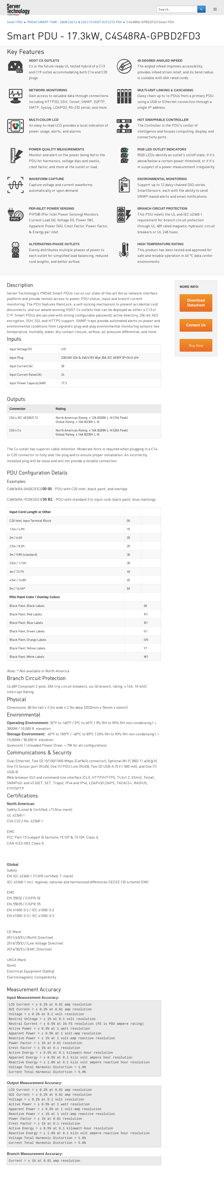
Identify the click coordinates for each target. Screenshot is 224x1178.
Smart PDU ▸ (17, 22)
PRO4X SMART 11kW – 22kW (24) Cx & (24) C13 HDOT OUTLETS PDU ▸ (77, 22)
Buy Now (196, 345)
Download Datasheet (196, 302)
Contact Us (196, 325)
